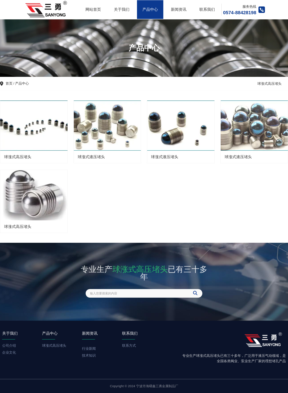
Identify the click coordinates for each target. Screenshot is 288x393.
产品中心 (150, 9)
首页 (9, 83)
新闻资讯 (178, 9)
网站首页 (93, 9)
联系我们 (207, 9)
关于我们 (121, 9)
